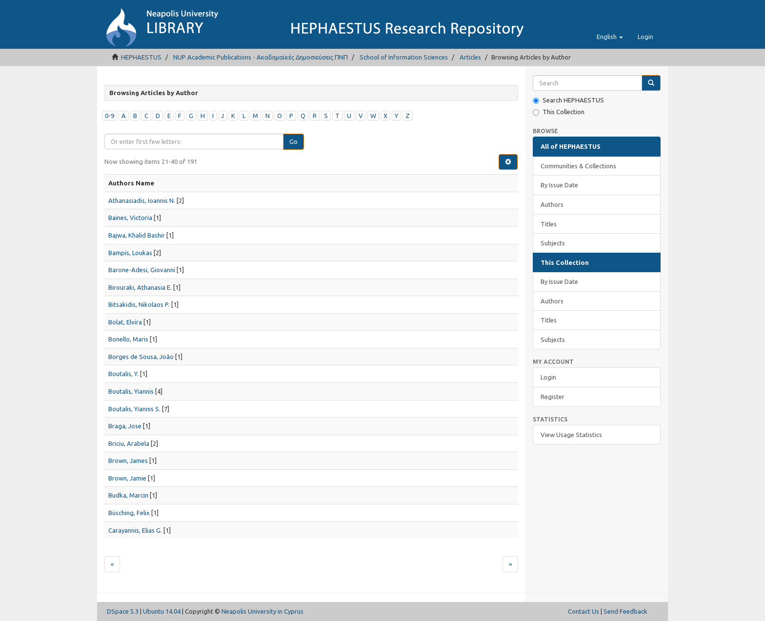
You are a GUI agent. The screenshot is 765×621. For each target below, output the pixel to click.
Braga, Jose (124, 425)
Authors (552, 204)
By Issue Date (559, 184)
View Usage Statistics (571, 434)
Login (548, 377)
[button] (609, 36)
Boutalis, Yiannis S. (134, 408)
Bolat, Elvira (125, 322)
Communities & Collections (578, 165)
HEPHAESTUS (141, 57)
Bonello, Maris (128, 339)
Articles (470, 57)
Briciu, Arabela (128, 443)
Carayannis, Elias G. (135, 530)
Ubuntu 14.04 (162, 611)
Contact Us (583, 611)
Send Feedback (625, 611)
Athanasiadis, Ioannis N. (141, 200)
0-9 (109, 115)
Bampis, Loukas (130, 252)
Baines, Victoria (130, 217)
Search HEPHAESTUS (568, 100)
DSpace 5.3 (123, 611)
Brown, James (128, 460)
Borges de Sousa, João (141, 356)
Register (552, 396)
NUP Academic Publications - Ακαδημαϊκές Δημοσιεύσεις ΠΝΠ (260, 57)
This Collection (558, 112)
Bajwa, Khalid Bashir (136, 235)
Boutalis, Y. (123, 373)
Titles (549, 223)
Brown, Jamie (127, 478)
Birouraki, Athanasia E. (140, 287)
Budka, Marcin (128, 495)
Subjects (553, 243)
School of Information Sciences (404, 57)
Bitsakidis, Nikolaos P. (139, 304)
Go (293, 141)
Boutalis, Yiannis (131, 391)
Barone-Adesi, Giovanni (141, 269)
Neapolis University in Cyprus (262, 611)
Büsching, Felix (129, 512)
